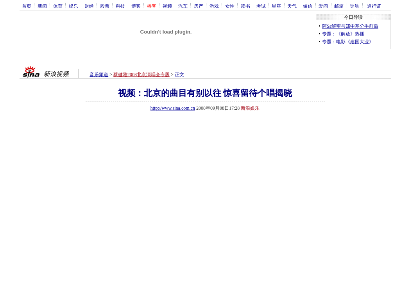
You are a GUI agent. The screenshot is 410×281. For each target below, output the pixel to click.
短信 (307, 6)
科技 (120, 6)
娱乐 (73, 6)
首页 (26, 6)
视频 (167, 6)
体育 (58, 6)
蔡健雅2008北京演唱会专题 (141, 74)
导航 (354, 6)
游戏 (214, 6)
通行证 (374, 6)
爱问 (323, 6)
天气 (292, 6)
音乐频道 (99, 74)
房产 (198, 6)
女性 (230, 6)
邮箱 (339, 6)
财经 (89, 6)
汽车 (183, 6)
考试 (261, 6)
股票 (104, 6)
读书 (245, 6)
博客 (136, 6)
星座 (276, 6)
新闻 (42, 6)
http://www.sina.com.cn (172, 108)
